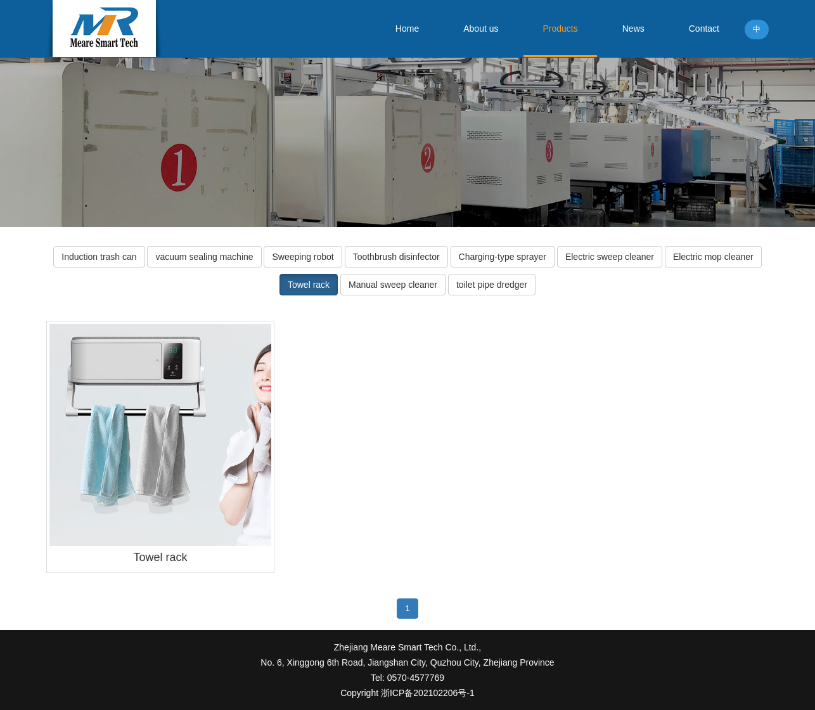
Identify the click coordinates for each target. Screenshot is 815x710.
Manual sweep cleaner (393, 285)
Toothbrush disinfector (396, 257)
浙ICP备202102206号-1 (426, 693)
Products (559, 28)
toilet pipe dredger (491, 285)
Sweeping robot (302, 257)
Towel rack (309, 285)
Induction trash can (98, 257)
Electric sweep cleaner (609, 257)
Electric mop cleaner (713, 257)
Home (407, 28)
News (633, 28)
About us (480, 28)
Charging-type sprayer (503, 257)
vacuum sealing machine (204, 257)
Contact (704, 28)
